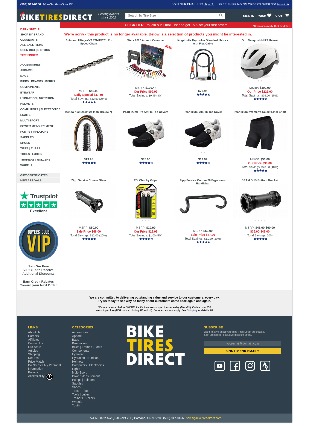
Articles (33, 350)
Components (30, 87)
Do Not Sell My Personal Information (44, 366)
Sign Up (209, 4)
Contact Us (35, 343)
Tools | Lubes (31, 154)
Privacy (33, 372)
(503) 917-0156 (30, 4)
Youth (75, 405)
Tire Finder (29, 55)
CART (283, 15)
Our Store (34, 347)
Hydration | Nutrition (37, 98)
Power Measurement (37, 126)
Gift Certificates (34, 175)
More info (283, 4)
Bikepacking (80, 343)
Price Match (36, 361)
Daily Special (30, 29)
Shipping (192, 310)
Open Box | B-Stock (35, 50)
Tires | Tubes (30, 148)
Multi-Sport (29, 120)
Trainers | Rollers (35, 159)
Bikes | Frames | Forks (37, 81)
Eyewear (27, 92)
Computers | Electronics (40, 109)
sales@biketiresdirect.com (203, 418)
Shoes (25, 142)
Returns (33, 358)
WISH (265, 15)
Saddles (27, 137)
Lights (25, 114)
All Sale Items (31, 44)
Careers (33, 336)
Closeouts (29, 39)
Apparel (26, 70)
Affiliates (34, 339)
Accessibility (40, 376)
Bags (24, 75)
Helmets (27, 103)
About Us (34, 332)
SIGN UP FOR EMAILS (242, 351)
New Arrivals (31, 180)
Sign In (248, 16)
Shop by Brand (32, 34)
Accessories (30, 64)
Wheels (26, 165)
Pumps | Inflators (34, 131)
